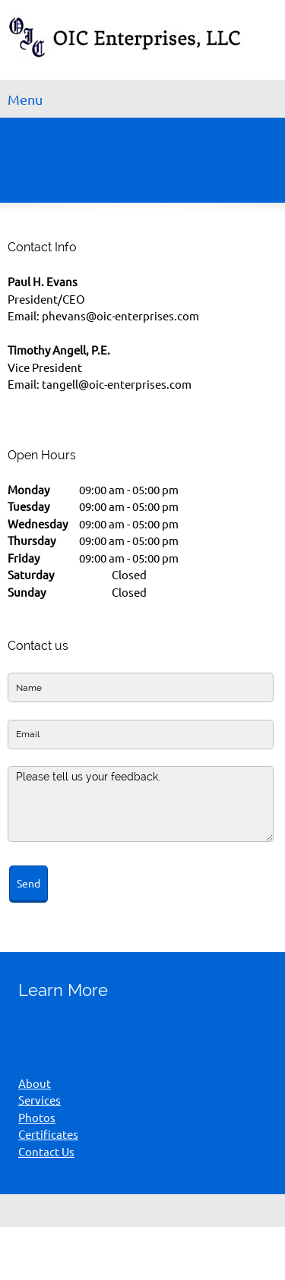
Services (39, 1100)
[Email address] (73, 1025)
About (34, 1083)
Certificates (48, 1134)
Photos (36, 1117)
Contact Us (46, 1152)
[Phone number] (36, 1025)
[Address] (109, 1025)
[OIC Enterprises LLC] (142, 43)
